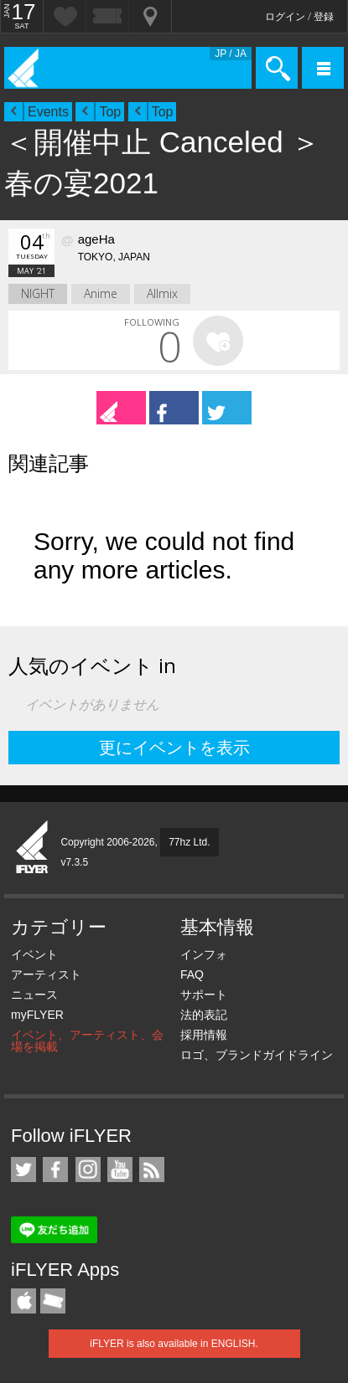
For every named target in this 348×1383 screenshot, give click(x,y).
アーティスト (46, 974)
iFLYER (33, 848)
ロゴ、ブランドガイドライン (256, 1055)
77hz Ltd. (189, 842)
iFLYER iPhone (23, 1301)
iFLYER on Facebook (55, 1169)
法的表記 (203, 1014)
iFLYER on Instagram (88, 1169)
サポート (203, 994)
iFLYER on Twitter (23, 1169)
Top (110, 112)
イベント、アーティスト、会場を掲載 (87, 1040)
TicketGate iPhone (52, 1301)
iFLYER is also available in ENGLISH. (174, 1344)
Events (48, 112)
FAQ (192, 974)
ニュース (34, 994)
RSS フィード (151, 1169)
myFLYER (37, 1014)
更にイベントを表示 (174, 747)
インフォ (203, 954)
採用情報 (203, 1034)
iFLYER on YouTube (119, 1169)
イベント (34, 954)
